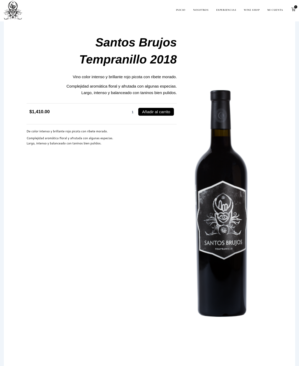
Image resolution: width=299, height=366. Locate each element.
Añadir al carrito (156, 112)
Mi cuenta (267, 9)
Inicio (173, 9)
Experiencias (218, 9)
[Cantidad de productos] (132, 112)
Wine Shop (244, 9)
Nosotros (193, 9)
